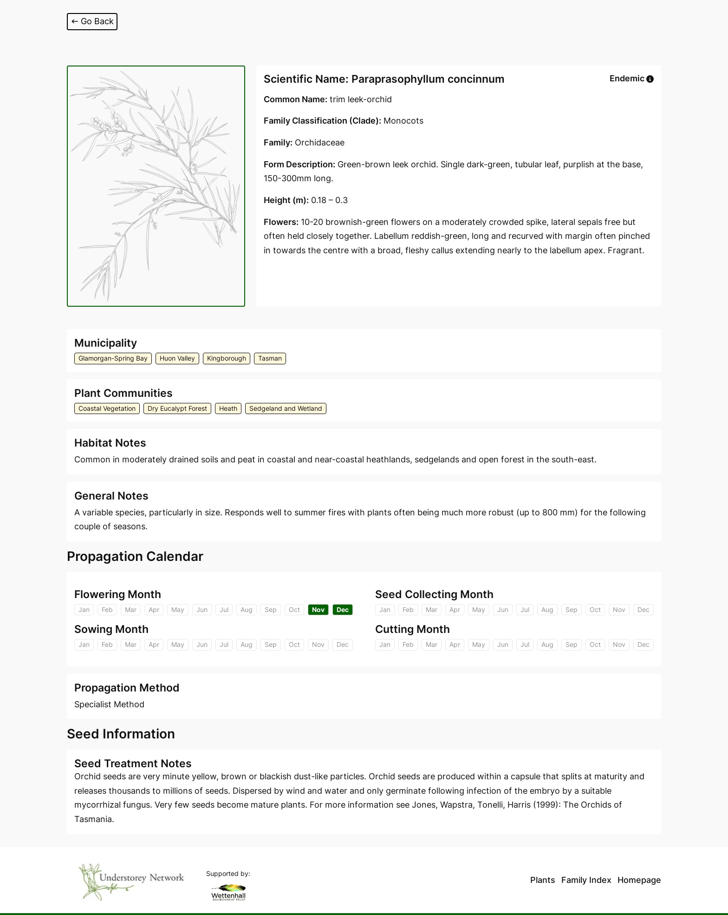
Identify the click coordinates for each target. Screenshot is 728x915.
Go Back (92, 21)
